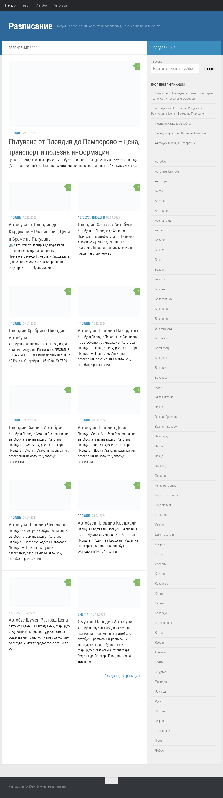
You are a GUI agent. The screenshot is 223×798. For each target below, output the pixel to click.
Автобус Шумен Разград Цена (38, 620)
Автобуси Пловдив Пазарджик (108, 330)
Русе (158, 701)
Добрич (160, 544)
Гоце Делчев (163, 505)
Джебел (160, 525)
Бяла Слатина (164, 397)
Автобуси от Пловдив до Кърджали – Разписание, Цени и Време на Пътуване (39, 232)
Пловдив (15, 133)
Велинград (162, 436)
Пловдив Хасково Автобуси (105, 224)
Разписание (30, 26)
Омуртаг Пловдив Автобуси (105, 621)
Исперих (160, 564)
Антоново (161, 211)
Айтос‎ (159, 191)
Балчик (160, 240)
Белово (160, 289)
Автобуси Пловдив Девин (103, 427)
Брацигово (162, 358)
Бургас (159, 387)
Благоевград (163, 328)
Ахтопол (160, 230)
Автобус (42, 5)
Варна (159, 407)
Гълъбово (161, 515)
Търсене (156, 61)
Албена (160, 201)
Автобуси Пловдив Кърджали (107, 523)
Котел (159, 633)
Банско (160, 250)
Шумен (159, 741)
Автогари (60, 5)
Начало (10, 5)
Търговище (162, 731)
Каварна (160, 574)
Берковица (162, 319)
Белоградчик (163, 299)
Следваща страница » (122, 675)
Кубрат (159, 642)
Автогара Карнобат (168, 171)
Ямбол (159, 750)
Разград (160, 692)
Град (25, 5)
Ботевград (162, 348)
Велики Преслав (166, 417)
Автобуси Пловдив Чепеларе (37, 524)
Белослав (161, 309)
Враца (159, 456)
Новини (160, 662)
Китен (159, 593)
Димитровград (165, 535)
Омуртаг (84, 614)
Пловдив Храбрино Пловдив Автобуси (180, 133)
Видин (159, 446)
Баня (158, 260)
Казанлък (161, 584)
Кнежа (159, 603)
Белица (160, 279)
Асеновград (163, 220)
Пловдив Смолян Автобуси (35, 427)
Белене (160, 270)
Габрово (160, 476)
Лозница (161, 652)
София (159, 721)
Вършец (160, 466)
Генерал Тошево (165, 485)
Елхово (159, 554)
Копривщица (163, 623)
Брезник (160, 368)
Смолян (160, 711)
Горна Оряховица (166, 495)
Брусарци (161, 377)
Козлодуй (161, 613)
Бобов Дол (162, 338)
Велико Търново (166, 427)
